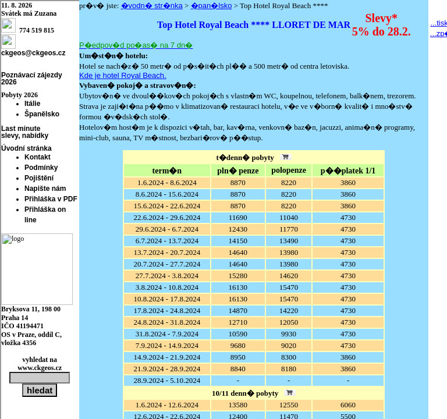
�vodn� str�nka (152, 5)
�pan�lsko (211, 5)
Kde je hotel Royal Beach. (122, 75)
